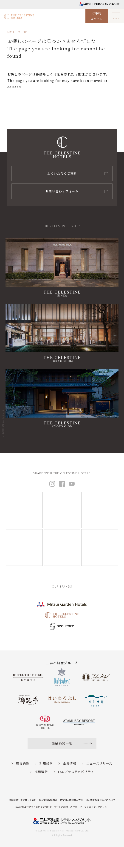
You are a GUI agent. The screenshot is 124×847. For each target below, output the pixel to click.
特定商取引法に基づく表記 (22, 800)
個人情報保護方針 (48, 800)
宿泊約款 (22, 763)
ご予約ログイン (96, 16)
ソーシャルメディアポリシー (94, 807)
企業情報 (69, 763)
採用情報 (41, 771)
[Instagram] (24, 510)
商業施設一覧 (62, 743)
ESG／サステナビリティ (76, 771)
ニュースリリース (99, 763)
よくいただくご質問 (62, 173)
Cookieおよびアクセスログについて (33, 807)
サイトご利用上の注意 (65, 807)
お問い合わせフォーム (62, 191)
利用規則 (46, 763)
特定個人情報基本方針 (71, 800)
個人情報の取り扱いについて (100, 800)
